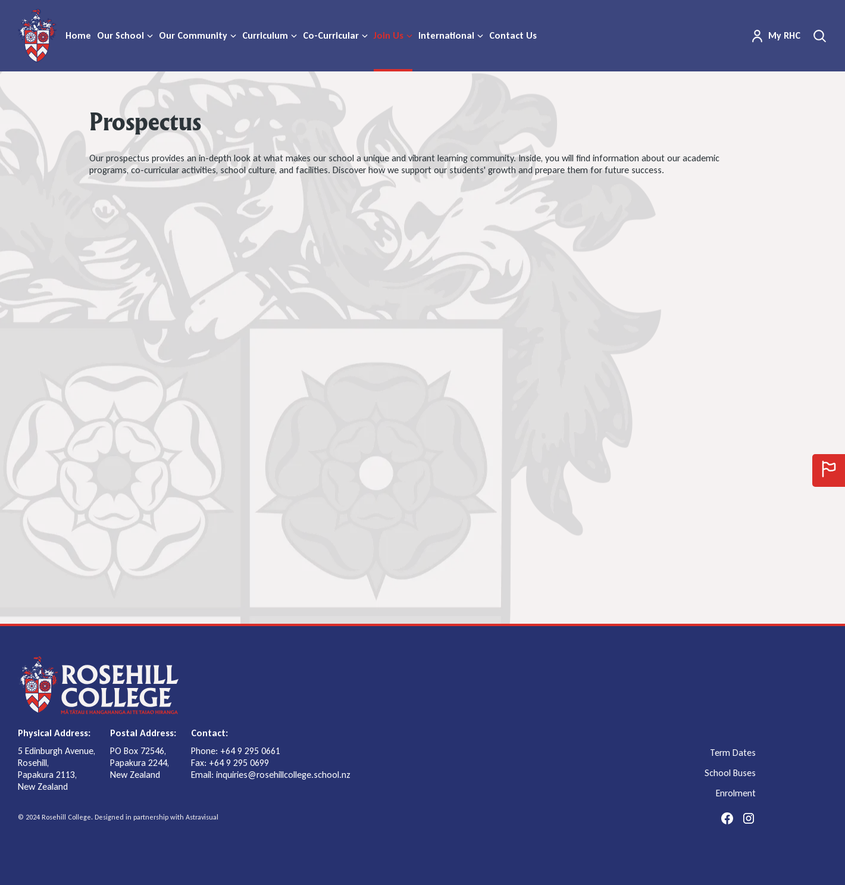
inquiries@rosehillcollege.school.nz (283, 774)
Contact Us (513, 35)
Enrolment (736, 793)
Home (78, 35)
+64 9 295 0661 (250, 750)
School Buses (730, 773)
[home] (37, 35)
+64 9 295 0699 (239, 762)
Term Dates (733, 753)
